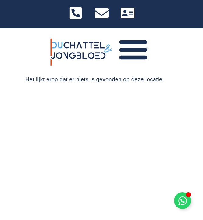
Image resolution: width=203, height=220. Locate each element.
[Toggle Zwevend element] (182, 200)
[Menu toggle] (133, 49)
